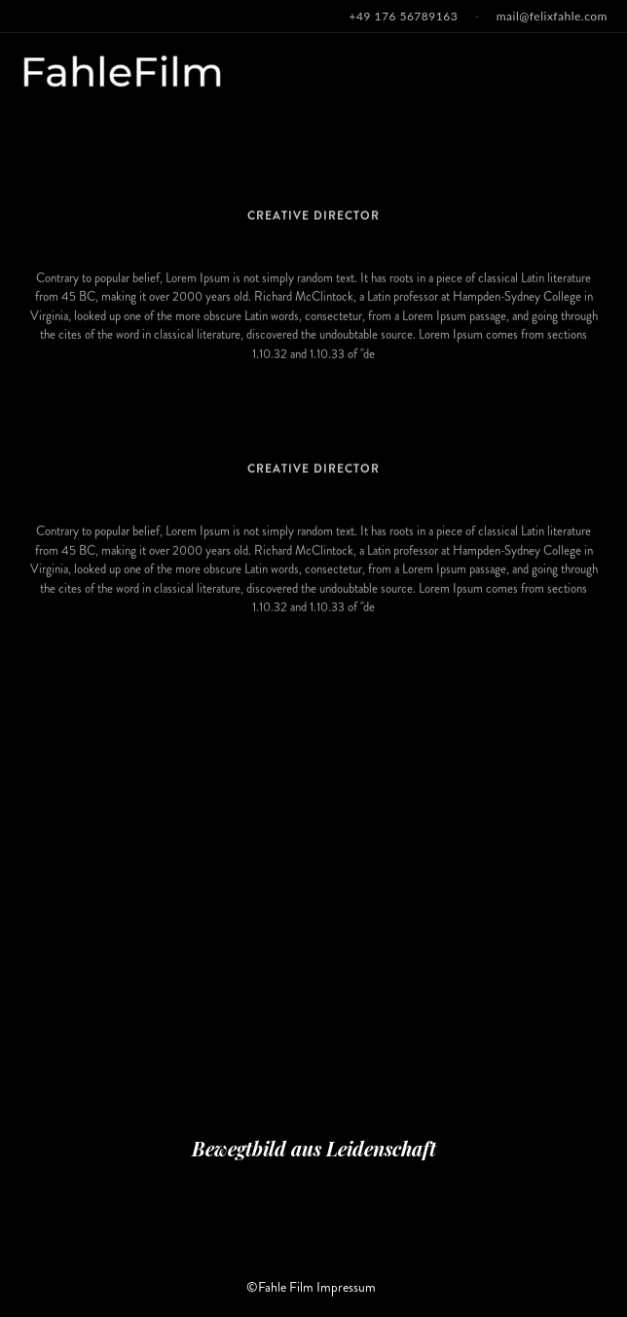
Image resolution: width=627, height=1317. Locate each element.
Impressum (346, 1287)
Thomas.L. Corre (313, 696)
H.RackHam (314, 189)
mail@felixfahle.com (552, 16)
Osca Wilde (313, 443)
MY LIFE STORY (313, 382)
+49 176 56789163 (404, 16)
